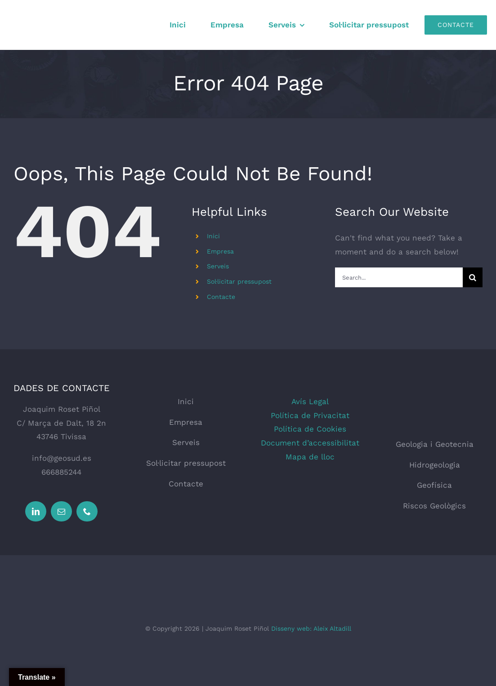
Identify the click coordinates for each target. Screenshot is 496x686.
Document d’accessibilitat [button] (310, 442)
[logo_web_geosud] (434, 398)
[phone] (87, 511)
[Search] (473, 277)
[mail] (61, 511)
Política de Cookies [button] (310, 428)
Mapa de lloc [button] (310, 456)
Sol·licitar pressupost (239, 281)
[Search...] (399, 277)
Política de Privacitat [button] (310, 415)
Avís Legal (310, 401)
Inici (213, 236)
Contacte (221, 296)
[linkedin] (35, 511)
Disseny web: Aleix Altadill (311, 628)
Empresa (220, 251)
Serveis (218, 266)
